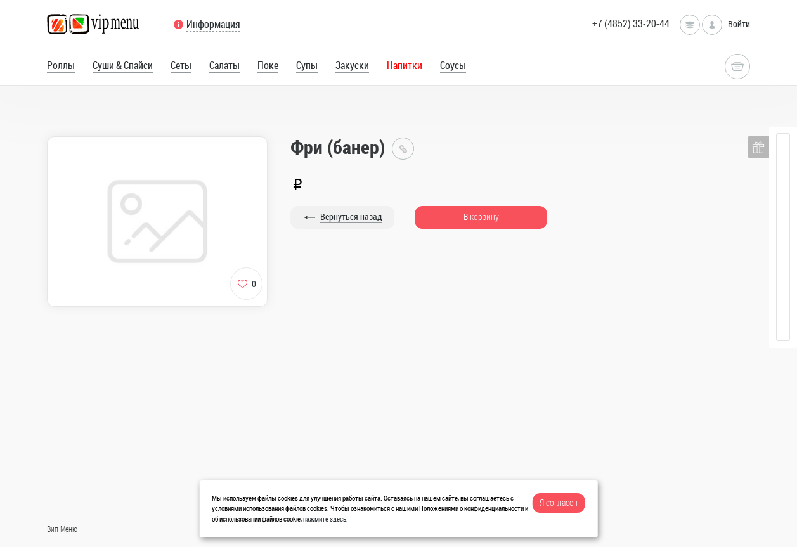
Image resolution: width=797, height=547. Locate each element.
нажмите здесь (324, 519)
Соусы (453, 65)
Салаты (224, 65)
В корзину (481, 216)
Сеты (181, 65)
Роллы (61, 65)
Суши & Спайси (123, 65)
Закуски (352, 65)
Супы (307, 65)
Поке (267, 65)
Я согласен (559, 502)
